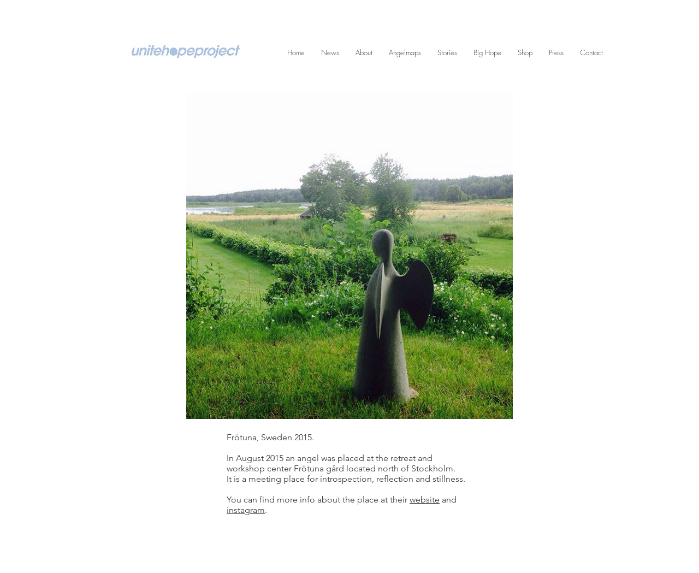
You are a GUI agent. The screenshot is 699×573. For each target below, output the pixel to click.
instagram (246, 510)
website (425, 499)
